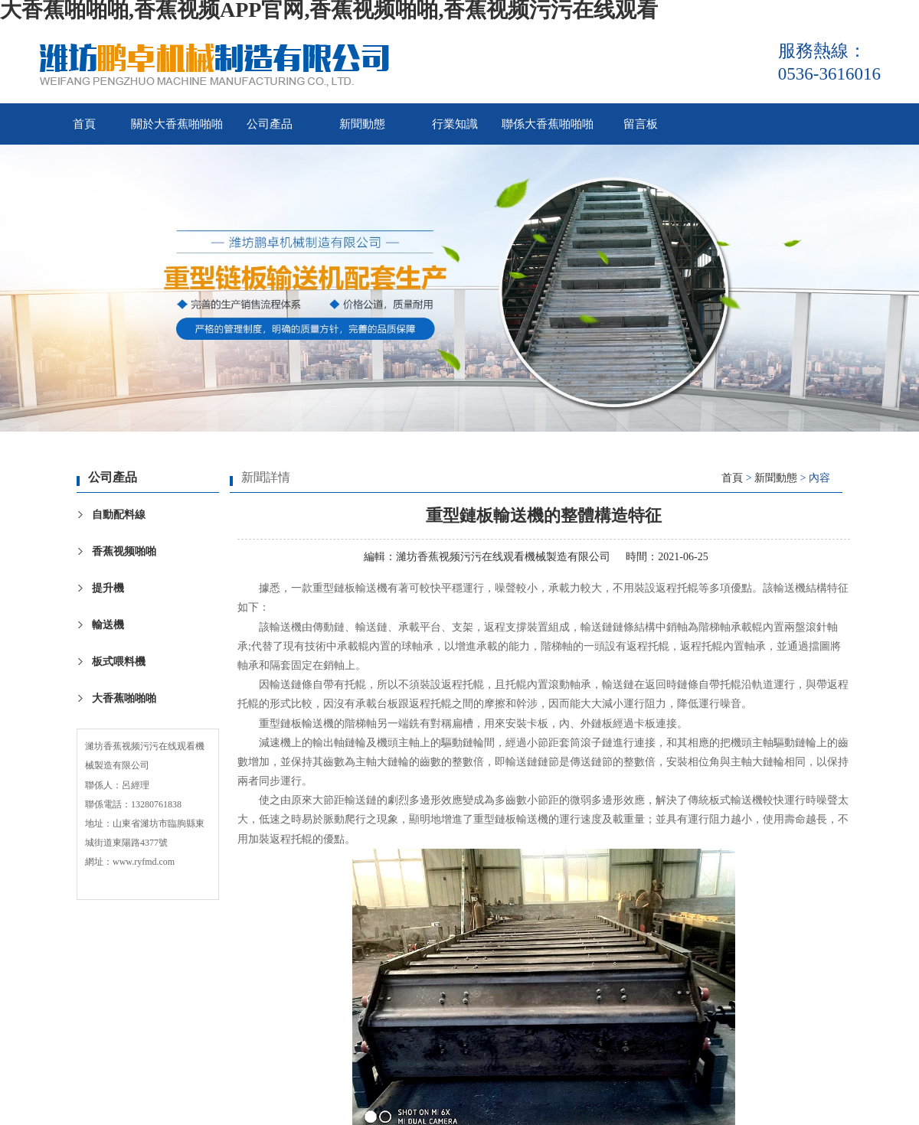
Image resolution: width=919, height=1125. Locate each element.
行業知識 (455, 124)
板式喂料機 (119, 661)
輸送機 (108, 625)
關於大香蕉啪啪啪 (177, 124)
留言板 (640, 124)
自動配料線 (119, 514)
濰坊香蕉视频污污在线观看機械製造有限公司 (503, 556)
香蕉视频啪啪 (124, 551)
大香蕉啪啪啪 (124, 698)
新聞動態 (362, 124)
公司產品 (270, 124)
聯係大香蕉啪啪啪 (548, 124)
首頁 (84, 124)
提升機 (108, 588)
